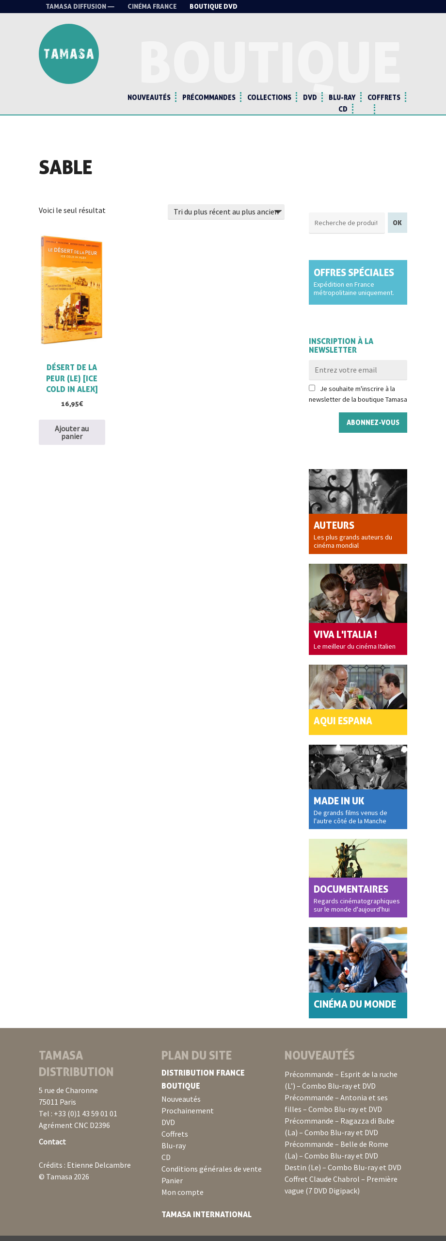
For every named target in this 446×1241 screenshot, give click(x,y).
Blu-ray (342, 97)
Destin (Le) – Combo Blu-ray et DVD (343, 1172)
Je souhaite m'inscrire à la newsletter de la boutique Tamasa (358, 399)
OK (397, 228)
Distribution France (203, 1078)
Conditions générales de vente (211, 1174)
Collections (269, 97)
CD (343, 109)
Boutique (180, 1091)
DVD (310, 97)
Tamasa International (206, 1220)
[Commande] (226, 217)
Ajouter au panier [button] (72, 437)
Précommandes (209, 97)
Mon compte (182, 1197)
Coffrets (383, 97)
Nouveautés (149, 97)
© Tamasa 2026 (64, 1182)
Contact (52, 1147)
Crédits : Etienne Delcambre (85, 1170)
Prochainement (187, 1116)
